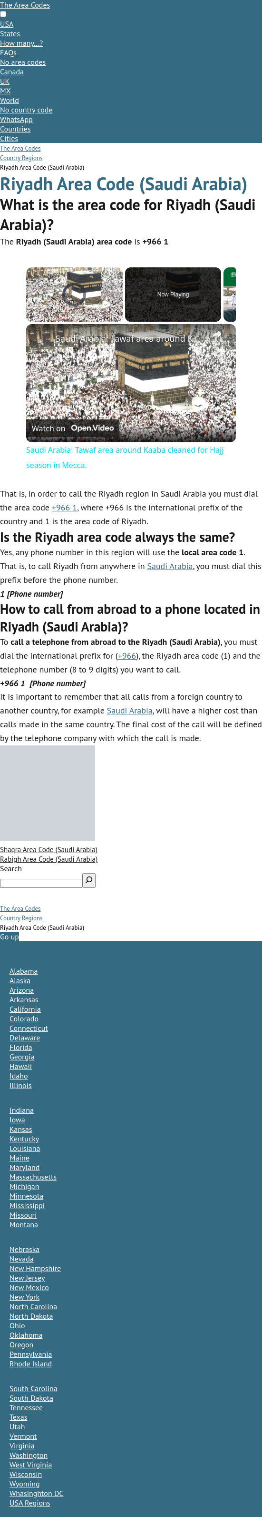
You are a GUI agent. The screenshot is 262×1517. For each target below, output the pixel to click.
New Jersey (27, 1278)
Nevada (22, 1258)
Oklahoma (26, 1335)
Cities (9, 138)
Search (11, 868)
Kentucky (24, 1138)
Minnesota (26, 1196)
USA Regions (30, 1502)
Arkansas (24, 999)
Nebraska (24, 1249)
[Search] (89, 880)
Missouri (23, 1215)
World (9, 100)
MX (5, 90)
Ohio (17, 1325)
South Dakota (31, 1398)
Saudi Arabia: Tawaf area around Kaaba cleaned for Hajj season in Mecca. (130, 338)
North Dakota (31, 1316)
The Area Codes (25, 5)
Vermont (23, 1436)
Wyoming (24, 1483)
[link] (41, 339)
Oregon (21, 1344)
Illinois (21, 1085)
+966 (127, 655)
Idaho (19, 1075)
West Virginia (31, 1464)
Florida (21, 1047)
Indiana (22, 1110)
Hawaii (21, 1066)
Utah (17, 1426)
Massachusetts (33, 1176)
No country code (26, 109)
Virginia (22, 1445)
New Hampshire (35, 1268)
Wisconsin (26, 1474)
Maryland (24, 1167)
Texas (19, 1417)
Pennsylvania (31, 1354)
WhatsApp (16, 119)
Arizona (22, 990)
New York (24, 1297)
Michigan (24, 1186)
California (25, 1009)
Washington (29, 1455)
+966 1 (64, 507)
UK (5, 81)
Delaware (25, 1037)
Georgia (22, 1056)
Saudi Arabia (170, 565)
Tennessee (26, 1407)
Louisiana (25, 1148)
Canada (12, 71)
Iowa (17, 1119)
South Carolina (34, 1388)
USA (6, 24)
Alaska (20, 980)
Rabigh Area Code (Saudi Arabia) (48, 859)
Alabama (24, 971)
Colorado (24, 1018)
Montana (24, 1224)
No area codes (23, 62)
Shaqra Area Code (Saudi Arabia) (48, 849)
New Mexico (29, 1287)
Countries (15, 128)
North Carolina (33, 1306)
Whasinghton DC (37, 1493)
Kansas (21, 1129)
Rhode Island (31, 1363)
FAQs (8, 52)
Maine (19, 1157)
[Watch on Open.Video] (72, 428)
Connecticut (29, 1028)
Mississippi (27, 1205)
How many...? (21, 43)
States (10, 33)
